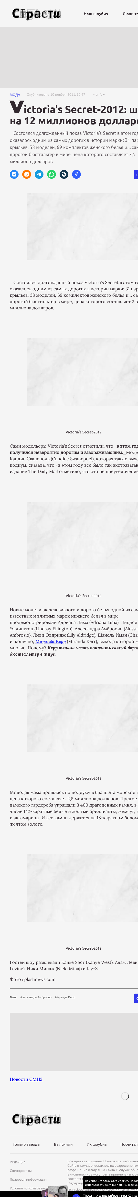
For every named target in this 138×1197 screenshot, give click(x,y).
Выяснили (63, 1144)
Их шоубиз (97, 1144)
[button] (14, 174)
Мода (15, 94)
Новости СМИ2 (26, 1079)
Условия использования (29, 1188)
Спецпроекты (21, 1170)
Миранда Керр (65, 997)
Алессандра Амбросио (36, 997)
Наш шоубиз (96, 13)
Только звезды (26, 1144)
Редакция (17, 1161)
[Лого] (37, 13)
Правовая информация (28, 1179)
